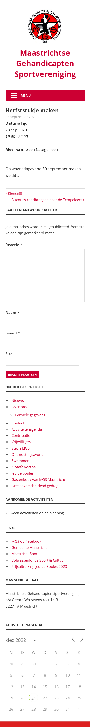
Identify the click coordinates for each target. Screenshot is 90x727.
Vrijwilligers (21, 441)
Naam (12, 312)
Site (9, 353)
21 (33, 698)
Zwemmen (20, 460)
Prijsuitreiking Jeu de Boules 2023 (39, 566)
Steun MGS (21, 448)
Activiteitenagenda (27, 429)
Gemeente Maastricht (29, 547)
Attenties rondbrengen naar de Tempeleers (47, 199)
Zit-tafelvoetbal (24, 466)
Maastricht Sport (25, 553)
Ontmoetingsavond (27, 454)
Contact (18, 423)
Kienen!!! (15, 193)
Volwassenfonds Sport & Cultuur (38, 560)
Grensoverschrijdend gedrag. (35, 485)
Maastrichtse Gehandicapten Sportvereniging (45, 63)
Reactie (14, 244)
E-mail (13, 333)
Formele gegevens (30, 414)
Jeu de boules (23, 473)
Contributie (21, 435)
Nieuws (18, 400)
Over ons (19, 406)
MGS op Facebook (26, 541)
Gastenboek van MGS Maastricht (38, 479)
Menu (26, 95)
